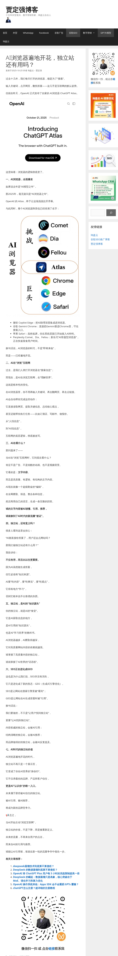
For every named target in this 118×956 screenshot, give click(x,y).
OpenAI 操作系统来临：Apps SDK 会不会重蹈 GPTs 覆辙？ (46, 884)
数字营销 (90, 32)
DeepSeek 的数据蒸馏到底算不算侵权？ (35, 869)
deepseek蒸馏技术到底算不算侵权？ (33, 866)
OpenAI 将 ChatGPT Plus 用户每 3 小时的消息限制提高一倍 (46, 873)
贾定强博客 (22, 9)
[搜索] (111, 212)
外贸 (15, 32)
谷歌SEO (73, 32)
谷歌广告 (59, 32)
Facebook (44, 32)
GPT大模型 (106, 32)
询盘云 (6, 41)
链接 (51, 948)
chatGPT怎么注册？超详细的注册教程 (34, 888)
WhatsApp (28, 32)
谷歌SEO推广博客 (100, 239)
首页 (5, 32)
